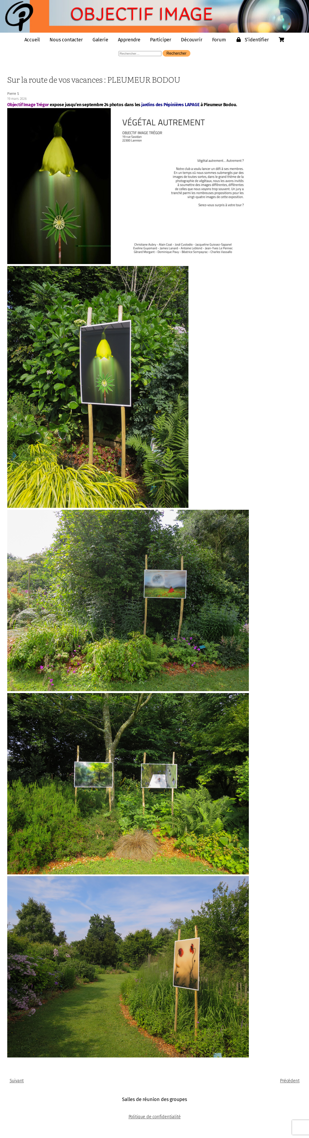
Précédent (289, 1080)
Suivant (17, 1080)
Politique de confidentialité (155, 1116)
